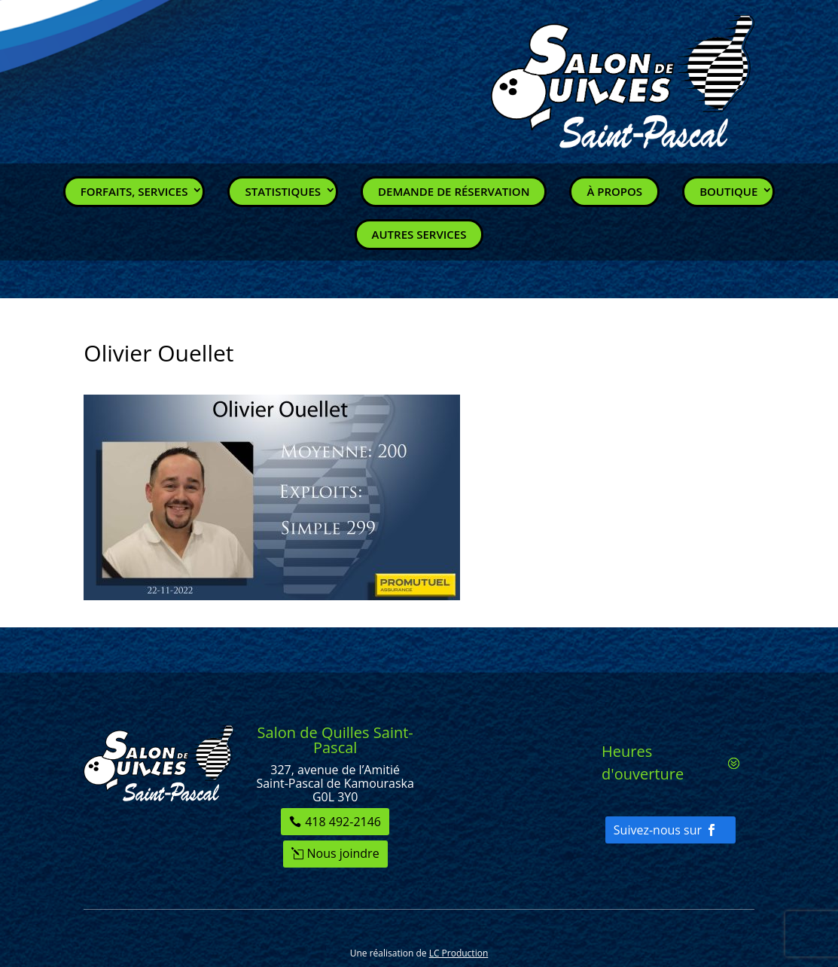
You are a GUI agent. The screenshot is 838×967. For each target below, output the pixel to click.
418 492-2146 (343, 821)
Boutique (728, 191)
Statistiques (283, 191)
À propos (614, 191)
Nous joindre (343, 853)
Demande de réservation (453, 191)
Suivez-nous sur (658, 830)
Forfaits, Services (134, 191)
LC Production (459, 953)
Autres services (419, 234)
